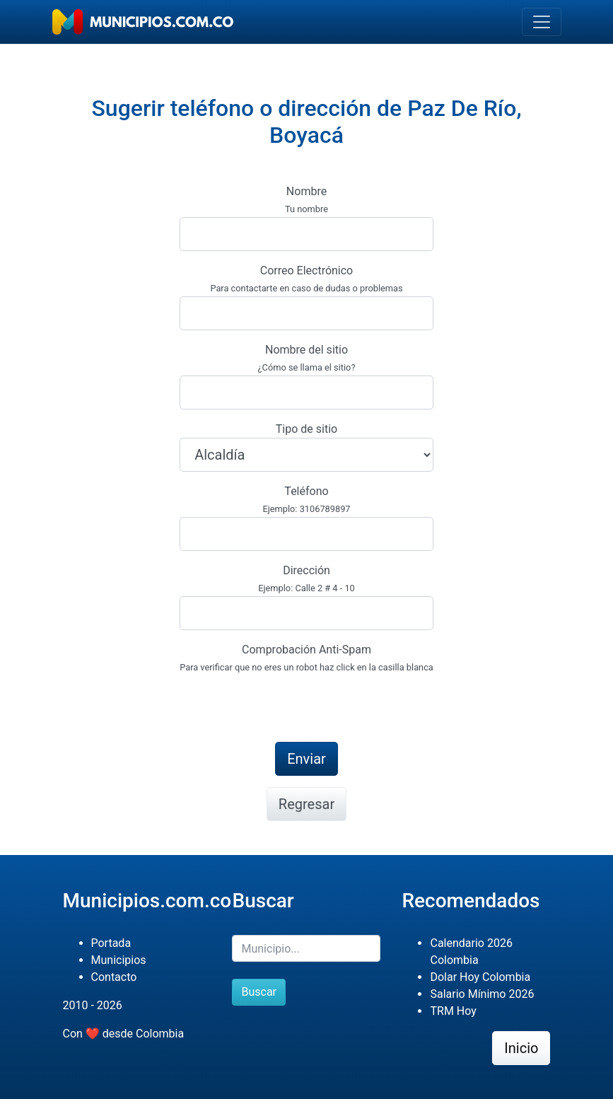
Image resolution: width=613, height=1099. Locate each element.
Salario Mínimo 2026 (482, 994)
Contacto (114, 977)
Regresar (306, 804)
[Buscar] (306, 948)
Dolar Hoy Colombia (480, 977)
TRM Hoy (453, 1011)
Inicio (521, 1048)
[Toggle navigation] (541, 22)
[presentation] (287, 703)
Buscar (258, 992)
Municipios (118, 960)
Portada (111, 943)
